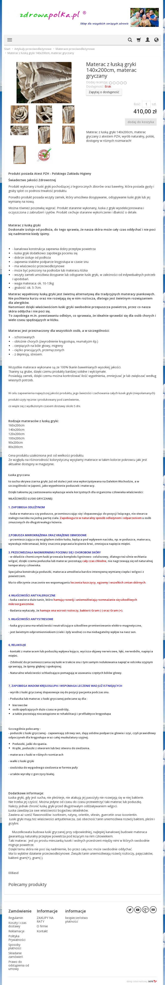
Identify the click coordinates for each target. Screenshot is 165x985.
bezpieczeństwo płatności (76, 919)
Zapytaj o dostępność (104, 92)
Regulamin (15, 917)
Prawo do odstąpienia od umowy (18, 964)
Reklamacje (16, 931)
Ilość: (137, 104)
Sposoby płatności (14, 946)
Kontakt (42, 931)
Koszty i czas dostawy (17, 924)
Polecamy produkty (27, 884)
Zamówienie (20, 910)
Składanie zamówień (15, 954)
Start (7, 49)
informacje (75, 910)
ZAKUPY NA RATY (45, 919)
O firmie (42, 926)
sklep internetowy (142, 980)
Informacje (47, 910)
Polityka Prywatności (16, 937)
